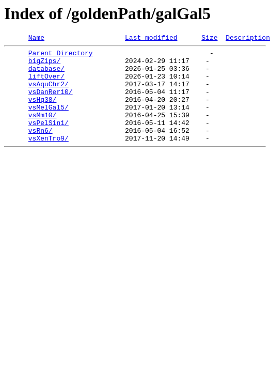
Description (248, 38)
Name (36, 38)
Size (209, 38)
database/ (46, 74)
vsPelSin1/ (48, 139)
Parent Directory (60, 55)
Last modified (151, 38)
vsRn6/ (40, 148)
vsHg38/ (42, 111)
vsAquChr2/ (48, 93)
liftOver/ (46, 83)
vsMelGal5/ (48, 121)
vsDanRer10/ (50, 102)
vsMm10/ (42, 130)
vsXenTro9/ (48, 158)
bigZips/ (44, 65)
